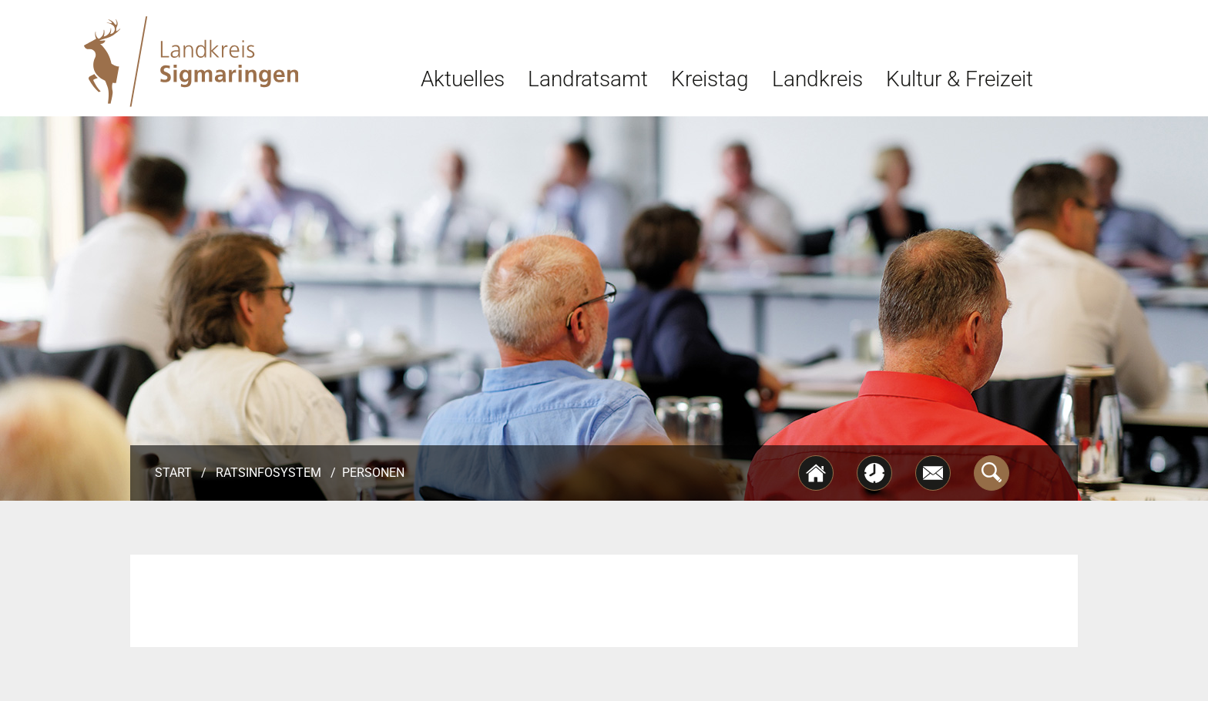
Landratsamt (588, 79)
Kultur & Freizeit (959, 79)
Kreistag (710, 79)
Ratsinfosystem (268, 472)
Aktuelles (463, 79)
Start (173, 472)
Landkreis (817, 79)
